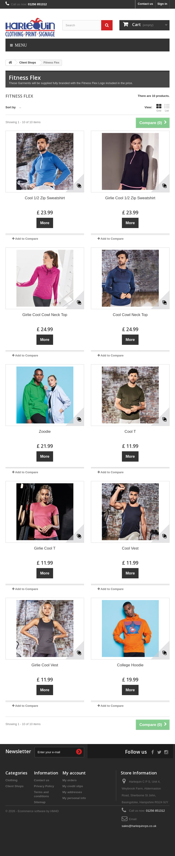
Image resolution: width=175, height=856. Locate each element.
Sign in (162, 3)
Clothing (11, 780)
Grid (158, 108)
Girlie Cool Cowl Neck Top (44, 315)
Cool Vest (130, 548)
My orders (69, 780)
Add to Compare (26, 238)
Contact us (145, 3)
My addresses (72, 792)
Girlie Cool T (44, 548)
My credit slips (72, 786)
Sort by (10, 107)
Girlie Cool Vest (44, 665)
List (167, 108)
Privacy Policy (44, 786)
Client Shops (14, 786)
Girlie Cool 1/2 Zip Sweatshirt (130, 198)
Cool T (130, 431)
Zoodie (45, 431)
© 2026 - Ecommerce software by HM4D (32, 843)
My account (74, 773)
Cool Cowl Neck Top (130, 315)
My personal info (74, 798)
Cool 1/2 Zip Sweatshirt (45, 198)
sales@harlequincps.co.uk (139, 826)
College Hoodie (130, 665)
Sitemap (40, 802)
